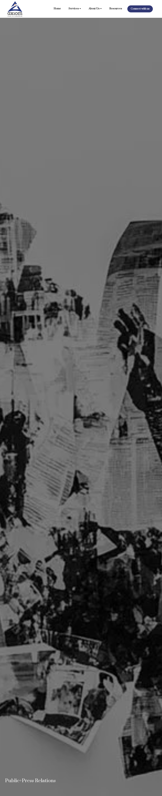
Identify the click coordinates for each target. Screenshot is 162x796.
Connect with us (140, 8)
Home (57, 8)
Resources (115, 8)
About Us (94, 8)
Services (74, 8)
